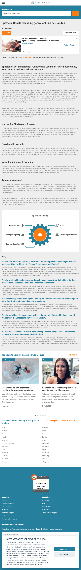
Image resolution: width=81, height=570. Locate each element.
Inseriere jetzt (28, 57)
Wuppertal (45, 462)
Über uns (5, 510)
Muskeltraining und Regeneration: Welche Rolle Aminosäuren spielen (17, 389)
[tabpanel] (20, 383)
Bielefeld (45, 428)
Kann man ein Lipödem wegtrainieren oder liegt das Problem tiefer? (59, 389)
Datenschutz (46, 506)
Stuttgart (5, 459)
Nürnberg (45, 456)
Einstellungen (64, 554)
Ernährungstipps (8, 360)
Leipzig (44, 449)
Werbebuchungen (8, 513)
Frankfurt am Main (8, 443)
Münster (4, 456)
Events (4, 516)
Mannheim (5, 452)
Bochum (4, 431)
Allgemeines (47, 360)
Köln (3, 449)
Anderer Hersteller (27, 43)
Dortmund (45, 434)
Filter (6, 33)
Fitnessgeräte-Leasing (9, 519)
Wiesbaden (5, 462)
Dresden (4, 437)
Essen (44, 440)
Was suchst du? (7, 9)
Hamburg (45, 443)
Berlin (4, 428)
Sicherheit (45, 510)
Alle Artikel (73, 355)
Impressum (46, 500)
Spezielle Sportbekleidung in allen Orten (61, 421)
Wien (44, 459)
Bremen (4, 434)
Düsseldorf (5, 440)
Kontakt (4, 500)
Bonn (44, 431)
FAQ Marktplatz (7, 506)
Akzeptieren (64, 549)
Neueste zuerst (70, 33)
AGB (43, 503)
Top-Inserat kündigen (49, 513)
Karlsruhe (45, 446)
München (45, 452)
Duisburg (45, 437)
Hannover (5, 446)
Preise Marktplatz (8, 503)
